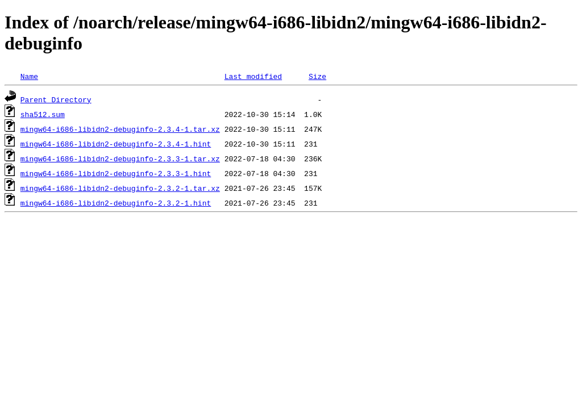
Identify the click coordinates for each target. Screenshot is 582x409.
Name (29, 76)
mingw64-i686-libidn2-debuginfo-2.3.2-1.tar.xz (120, 188)
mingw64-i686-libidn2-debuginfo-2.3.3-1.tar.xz (120, 158)
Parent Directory (56, 99)
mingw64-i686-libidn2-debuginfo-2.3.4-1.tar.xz (120, 129)
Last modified (253, 76)
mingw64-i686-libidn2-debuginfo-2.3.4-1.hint (115, 144)
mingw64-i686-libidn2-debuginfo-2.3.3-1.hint (115, 173)
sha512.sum (42, 114)
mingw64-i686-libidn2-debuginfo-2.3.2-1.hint (115, 203)
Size (317, 76)
